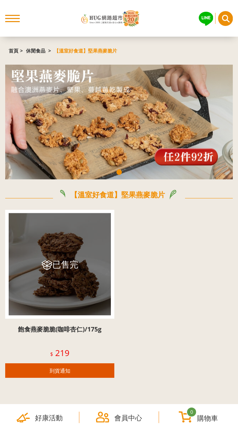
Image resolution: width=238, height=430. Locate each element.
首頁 (13, 50)
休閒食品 (36, 50)
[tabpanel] (119, 122)
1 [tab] (119, 172)
